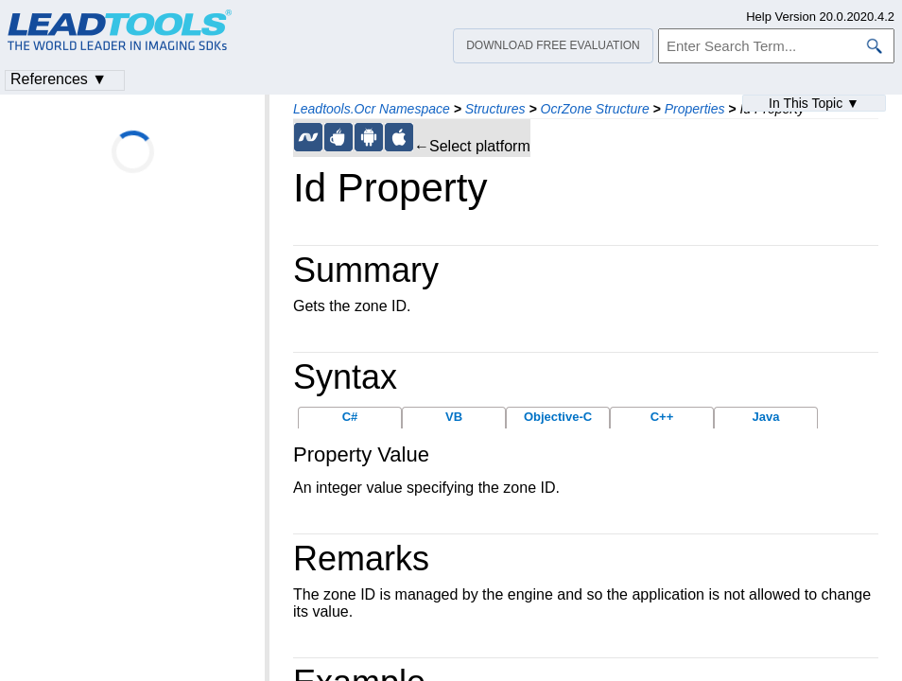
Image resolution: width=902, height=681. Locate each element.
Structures (495, 108)
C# (350, 417)
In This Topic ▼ (814, 103)
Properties (695, 108)
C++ (662, 417)
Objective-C (558, 417)
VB (453, 417)
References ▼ (58, 79)
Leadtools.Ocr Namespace (371, 108)
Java (766, 417)
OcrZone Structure (595, 108)
